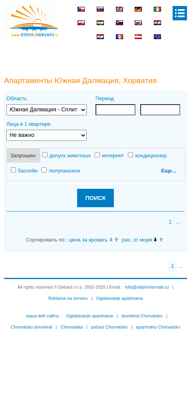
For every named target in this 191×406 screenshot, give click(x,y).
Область (16, 98)
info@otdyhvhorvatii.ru (147, 287)
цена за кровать (88, 240)
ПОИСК (95, 198)
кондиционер (147, 155)
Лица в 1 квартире (28, 124)
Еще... (168, 171)
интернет (109, 155)
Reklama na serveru (68, 298)
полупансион (61, 170)
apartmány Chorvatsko (158, 327)
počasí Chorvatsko (109, 327)
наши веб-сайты (42, 315)
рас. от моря (137, 240)
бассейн (24, 170)
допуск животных (66, 155)
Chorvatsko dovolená (31, 327)
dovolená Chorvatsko (142, 315)
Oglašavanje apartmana (119, 298)
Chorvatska (71, 327)
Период (105, 98)
